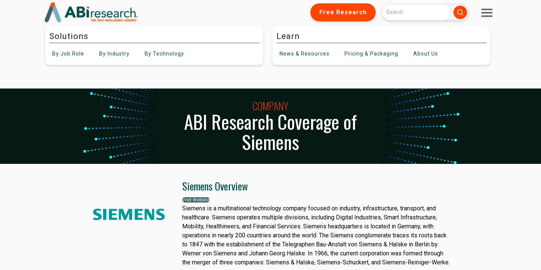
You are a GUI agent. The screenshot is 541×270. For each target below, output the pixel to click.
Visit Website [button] (196, 199)
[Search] (416, 12)
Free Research (343, 12)
